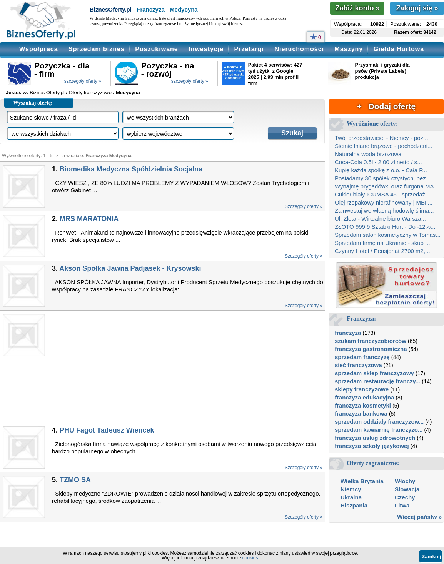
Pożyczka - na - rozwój (167, 69)
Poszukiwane (156, 49)
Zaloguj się (417, 8)
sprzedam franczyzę (362, 357)
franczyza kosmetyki (363, 405)
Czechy (405, 497)
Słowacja (407, 489)
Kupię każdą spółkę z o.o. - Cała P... (381, 170)
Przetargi (249, 49)
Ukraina (351, 497)
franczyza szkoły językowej (372, 446)
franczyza (348, 332)
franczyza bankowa (361, 413)
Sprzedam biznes (96, 49)
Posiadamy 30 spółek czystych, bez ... (383, 178)
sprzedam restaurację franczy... (377, 381)
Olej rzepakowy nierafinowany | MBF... (383, 202)
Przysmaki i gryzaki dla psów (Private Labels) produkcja (382, 71)
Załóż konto (357, 8)
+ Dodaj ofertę (386, 106)
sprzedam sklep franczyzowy (374, 373)
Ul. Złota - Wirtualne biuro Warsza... (380, 218)
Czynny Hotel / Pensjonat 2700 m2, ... (383, 251)
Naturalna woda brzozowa (368, 154)
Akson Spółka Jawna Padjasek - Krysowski (130, 268)
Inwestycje (206, 49)
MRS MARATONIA (89, 219)
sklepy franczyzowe (362, 389)
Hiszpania (354, 505)
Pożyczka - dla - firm (62, 69)
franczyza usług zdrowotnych (375, 437)
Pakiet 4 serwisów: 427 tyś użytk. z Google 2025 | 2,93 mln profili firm (275, 74)
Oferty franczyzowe (90, 92)
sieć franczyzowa (358, 365)
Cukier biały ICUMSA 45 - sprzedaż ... (383, 194)
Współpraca (38, 49)
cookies (250, 558)
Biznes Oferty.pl (47, 92)
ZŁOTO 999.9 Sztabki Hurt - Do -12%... (385, 226)
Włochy (405, 481)
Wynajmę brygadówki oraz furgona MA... (387, 186)
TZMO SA (75, 480)
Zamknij (431, 556)
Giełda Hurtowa (399, 49)
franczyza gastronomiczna (371, 349)
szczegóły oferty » (82, 81)
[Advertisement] (174, 366)
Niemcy (351, 489)
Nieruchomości (299, 49)
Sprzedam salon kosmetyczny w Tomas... (388, 234)
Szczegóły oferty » (303, 206)
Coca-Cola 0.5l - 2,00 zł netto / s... (378, 162)
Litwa (402, 505)
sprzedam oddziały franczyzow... (379, 421)
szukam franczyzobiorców (370, 341)
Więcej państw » (419, 517)
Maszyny (349, 49)
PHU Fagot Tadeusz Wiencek (107, 430)
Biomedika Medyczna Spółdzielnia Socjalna (131, 169)
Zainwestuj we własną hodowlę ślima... (384, 210)
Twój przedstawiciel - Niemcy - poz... (381, 138)
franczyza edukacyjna (364, 397)
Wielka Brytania (362, 481)
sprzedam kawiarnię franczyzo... (378, 429)
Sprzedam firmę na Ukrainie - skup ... (382, 243)
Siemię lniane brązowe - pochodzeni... (383, 146)
